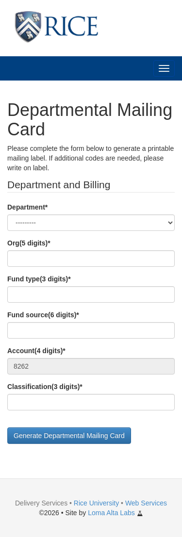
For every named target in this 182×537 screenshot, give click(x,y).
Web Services (146, 503)
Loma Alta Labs (115, 513)
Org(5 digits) (28, 243)
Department (27, 207)
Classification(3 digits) (45, 387)
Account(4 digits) (36, 351)
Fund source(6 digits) (43, 315)
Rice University (96, 503)
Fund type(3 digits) (39, 279)
